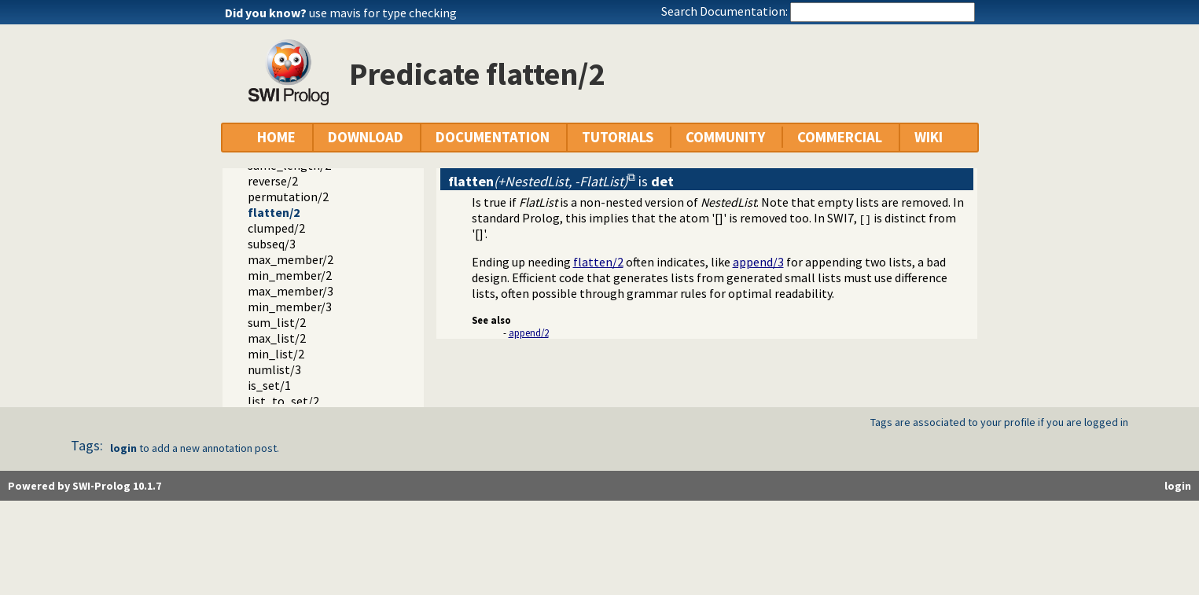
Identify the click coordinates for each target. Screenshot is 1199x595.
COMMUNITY (725, 137)
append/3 (758, 262)
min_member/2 (290, 275)
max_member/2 (290, 259)
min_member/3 (290, 306)
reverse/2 (273, 181)
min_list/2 (276, 354)
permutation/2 (288, 196)
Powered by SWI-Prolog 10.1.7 (84, 486)
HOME (276, 137)
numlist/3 (274, 369)
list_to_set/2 (283, 401)
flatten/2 (274, 212)
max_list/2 (277, 338)
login (123, 448)
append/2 (529, 332)
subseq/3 (272, 244)
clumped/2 (276, 228)
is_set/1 (269, 385)
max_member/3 (290, 291)
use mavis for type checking (383, 12)
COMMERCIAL (839, 137)
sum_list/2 (277, 322)
